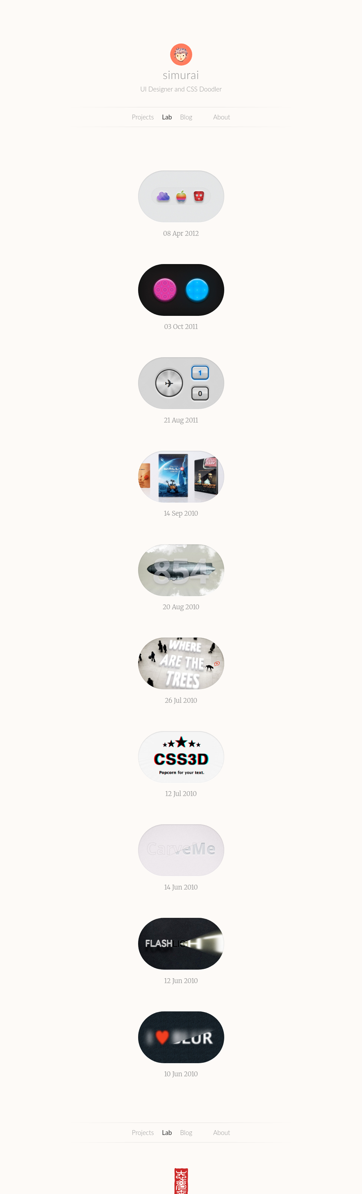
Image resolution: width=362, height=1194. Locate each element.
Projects (143, 117)
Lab (167, 117)
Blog (186, 117)
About (221, 117)
